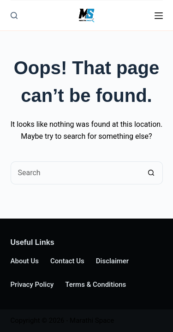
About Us (25, 261)
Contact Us (67, 261)
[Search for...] (75, 172)
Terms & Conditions (95, 284)
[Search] (14, 15)
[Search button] (151, 172)
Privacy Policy (32, 284)
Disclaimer (112, 261)
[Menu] (159, 16)
